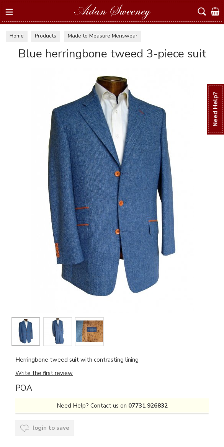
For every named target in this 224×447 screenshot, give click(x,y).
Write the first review (44, 373)
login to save (44, 428)
